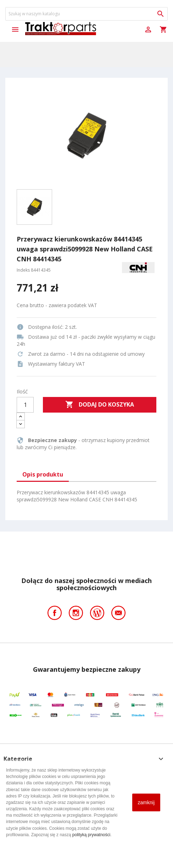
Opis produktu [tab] (42, 474)
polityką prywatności (91, 834)
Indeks (23, 270)
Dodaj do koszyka (99, 404)
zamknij (146, 802)
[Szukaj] (86, 14)
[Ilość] (25, 405)
